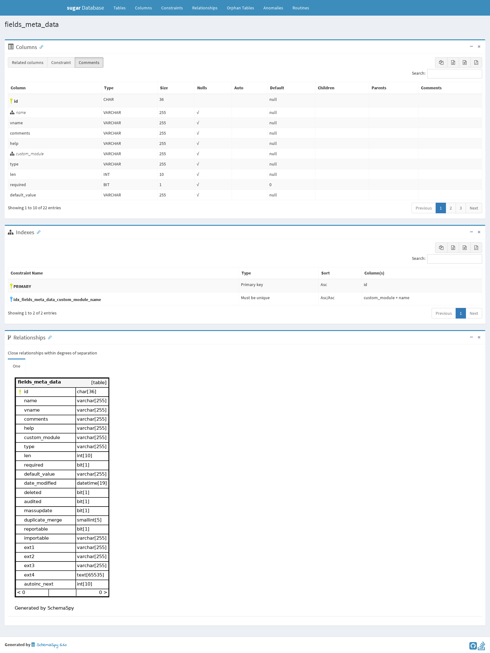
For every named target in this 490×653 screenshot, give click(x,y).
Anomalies (273, 8)
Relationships (205, 8)
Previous (424, 208)
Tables (121, 7)
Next (474, 208)
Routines (300, 8)
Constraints (172, 8)
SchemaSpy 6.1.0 (49, 645)
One (16, 366)
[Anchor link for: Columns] (40, 46)
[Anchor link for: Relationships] (48, 337)
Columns (143, 8)
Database (85, 7)
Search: (447, 73)
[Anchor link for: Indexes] (37, 232)
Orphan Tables (240, 8)
